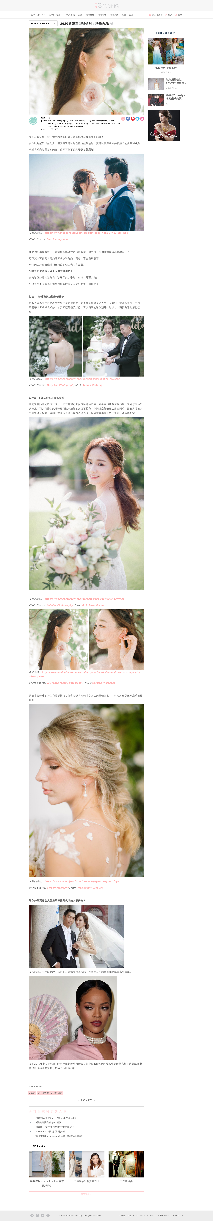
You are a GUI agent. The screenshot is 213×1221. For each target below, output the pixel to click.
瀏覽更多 (86, 1194)
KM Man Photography (60, 605)
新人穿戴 (70, 14)
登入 (168, 14)
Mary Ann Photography (61, 385)
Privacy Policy (125, 1215)
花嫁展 (51, 14)
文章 (33, 14)
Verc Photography (58, 887)
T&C (152, 1215)
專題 (58, 14)
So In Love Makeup (93, 605)
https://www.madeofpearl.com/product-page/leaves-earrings (82, 378)
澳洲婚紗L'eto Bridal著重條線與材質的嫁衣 (59, 1136)
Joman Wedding (92, 385)
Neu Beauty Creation (90, 887)
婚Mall (41, 14)
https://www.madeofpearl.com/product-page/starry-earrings (82, 881)
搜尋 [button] (178, 14)
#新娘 (32, 1093)
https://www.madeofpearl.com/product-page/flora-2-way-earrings (86, 232)
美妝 (80, 14)
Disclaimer (140, 1215)
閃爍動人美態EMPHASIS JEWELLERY (55, 1118)
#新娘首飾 (43, 1093)
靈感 (131, 14)
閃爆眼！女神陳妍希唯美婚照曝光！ (55, 1127)
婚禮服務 (114, 14)
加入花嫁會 (156, 14)
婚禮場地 (102, 14)
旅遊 (124, 14)
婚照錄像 (90, 14)
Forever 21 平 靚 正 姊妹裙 (50, 1131)
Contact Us (178, 1215)
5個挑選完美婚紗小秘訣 (48, 1122)
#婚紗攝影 (56, 1093)
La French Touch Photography (65, 682)
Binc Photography (57, 239)
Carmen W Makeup (103, 682)
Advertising (163, 1215)
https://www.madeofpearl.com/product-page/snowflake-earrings (84, 598)
